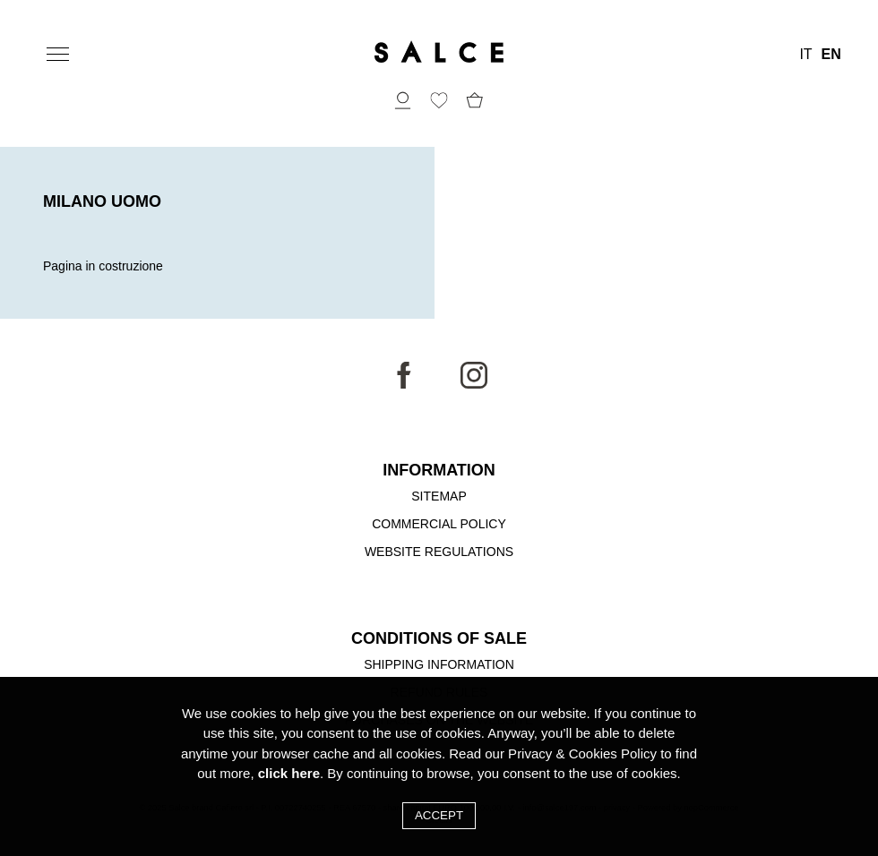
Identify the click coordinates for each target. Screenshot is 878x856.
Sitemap (438, 496)
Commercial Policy (439, 524)
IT (805, 54)
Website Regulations (439, 551)
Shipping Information (439, 664)
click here (289, 773)
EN (831, 54)
